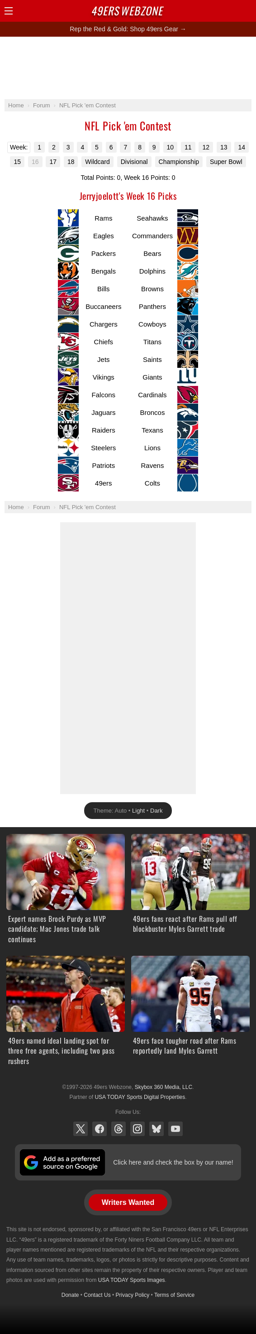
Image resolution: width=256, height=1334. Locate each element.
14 (241, 147)
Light (138, 810)
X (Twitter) (80, 1129)
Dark (156, 810)
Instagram (137, 1129)
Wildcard (97, 161)
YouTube (175, 1129)
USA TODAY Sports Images (131, 1280)
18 (71, 161)
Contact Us (97, 1295)
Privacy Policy (133, 1295)
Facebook (99, 1129)
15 (17, 161)
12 (205, 147)
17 (53, 161)
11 (188, 147)
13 (224, 147)
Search (231, 11)
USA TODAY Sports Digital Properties (140, 1097)
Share (247, 11)
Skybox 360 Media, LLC (163, 1087)
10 (170, 147)
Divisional (134, 161)
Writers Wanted (128, 1202)
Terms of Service (174, 1295)
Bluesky (156, 1129)
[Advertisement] (128, 67)
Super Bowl (226, 161)
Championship (179, 161)
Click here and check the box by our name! (173, 1162)
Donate (70, 1295)
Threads (118, 1129)
